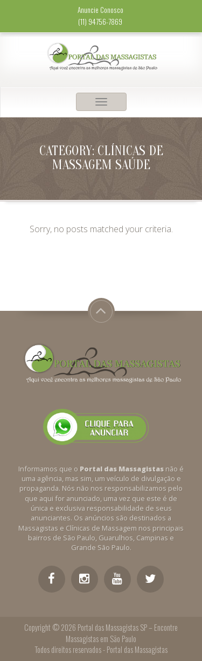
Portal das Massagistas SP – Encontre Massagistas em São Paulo (122, 633)
